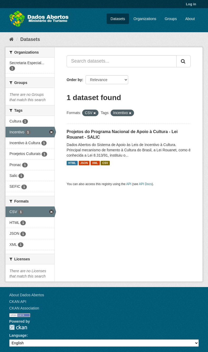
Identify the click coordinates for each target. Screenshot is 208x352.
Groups (171, 19)
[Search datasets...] (122, 61)
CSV (105, 163)
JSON (84, 163)
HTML (72, 163)
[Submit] (183, 61)
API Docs (145, 184)
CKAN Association (24, 308)
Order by (74, 80)
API (128, 184)
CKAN (18, 327)
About (190, 19)
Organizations (144, 19)
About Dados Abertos (26, 295)
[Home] (11, 39)
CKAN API (17, 301)
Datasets (118, 19)
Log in (191, 4)
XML (95, 163)
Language (18, 335)
